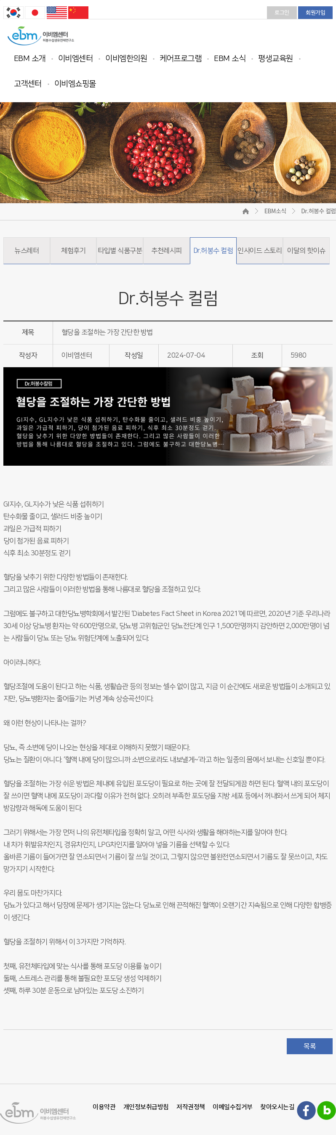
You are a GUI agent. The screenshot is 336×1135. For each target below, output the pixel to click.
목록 (310, 1046)
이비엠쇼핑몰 (75, 84)
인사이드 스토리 (259, 251)
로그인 (282, 13)
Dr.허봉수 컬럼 (213, 251)
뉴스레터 (26, 251)
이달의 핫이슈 (306, 251)
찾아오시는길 (277, 1107)
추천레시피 (166, 251)
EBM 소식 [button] (229, 58)
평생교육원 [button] (275, 58)
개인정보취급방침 (146, 1107)
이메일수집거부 (233, 1107)
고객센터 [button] (28, 84)
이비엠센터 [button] (75, 58)
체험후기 (73, 251)
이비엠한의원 (126, 58)
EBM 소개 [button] (29, 58)
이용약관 (104, 1107)
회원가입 (315, 13)
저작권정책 (190, 1107)
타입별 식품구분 (120, 251)
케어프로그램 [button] (180, 58)
